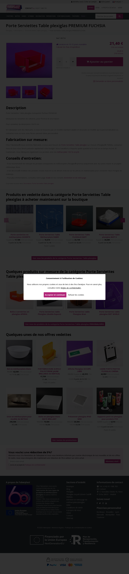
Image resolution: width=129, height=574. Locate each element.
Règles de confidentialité (71, 288)
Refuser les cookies (76, 295)
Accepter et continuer (55, 295)
